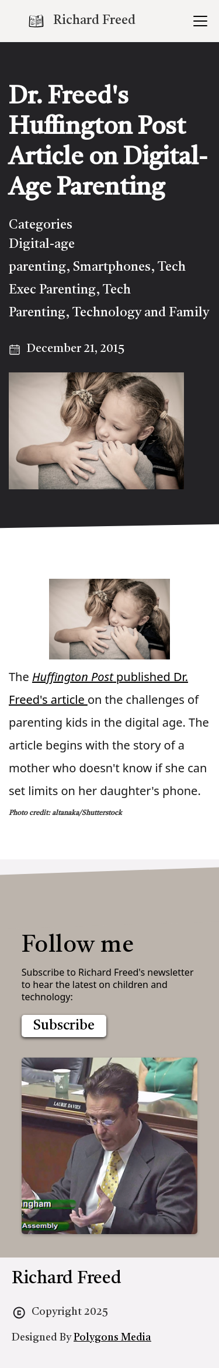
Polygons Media (112, 1337)
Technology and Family (140, 312)
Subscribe (64, 1026)
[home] (81, 21)
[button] (198, 21)
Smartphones (112, 267)
